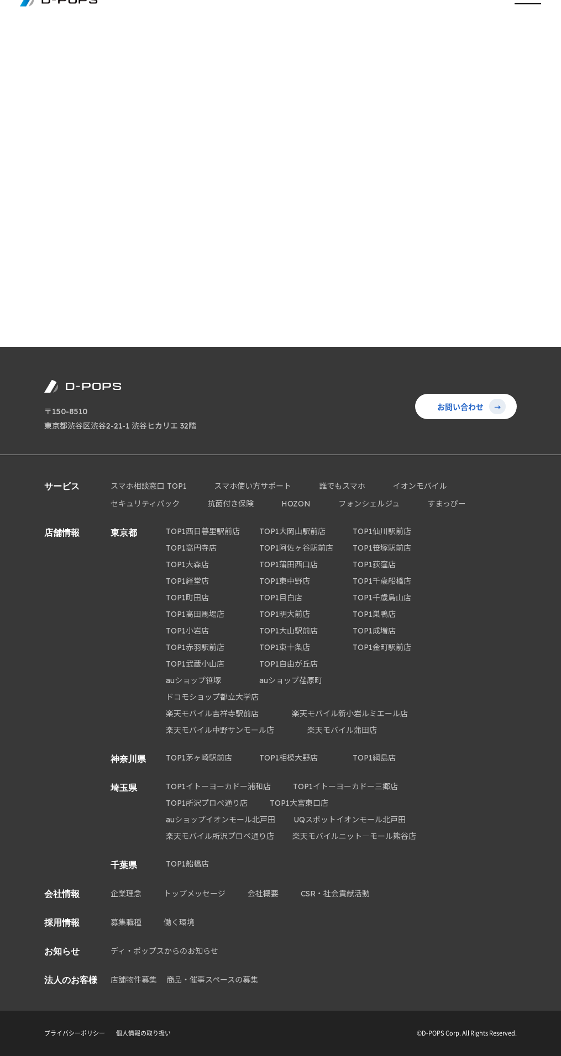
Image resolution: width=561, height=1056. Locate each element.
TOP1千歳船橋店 (382, 581)
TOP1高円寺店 (191, 548)
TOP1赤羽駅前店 (195, 647)
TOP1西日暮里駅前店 (203, 531)
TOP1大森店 (187, 564)
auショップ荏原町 (290, 680)
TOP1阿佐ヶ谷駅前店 (296, 548)
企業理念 (126, 894)
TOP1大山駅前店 (288, 631)
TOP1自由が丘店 (288, 664)
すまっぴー (446, 504)
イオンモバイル (420, 486)
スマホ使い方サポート (253, 486)
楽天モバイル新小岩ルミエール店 (350, 714)
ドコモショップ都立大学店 (212, 697)
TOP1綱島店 (374, 758)
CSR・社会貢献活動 (335, 894)
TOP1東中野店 (284, 581)
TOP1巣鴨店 (374, 614)
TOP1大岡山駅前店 (292, 531)
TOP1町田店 (187, 598)
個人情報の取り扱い (143, 1033)
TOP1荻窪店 (374, 564)
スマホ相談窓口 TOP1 (149, 486)
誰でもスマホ (342, 486)
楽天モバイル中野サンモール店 (220, 730)
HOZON (296, 504)
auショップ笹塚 (193, 680)
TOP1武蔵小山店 (195, 664)
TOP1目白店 (280, 598)
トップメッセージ (195, 894)
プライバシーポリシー (74, 1033)
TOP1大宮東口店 (299, 803)
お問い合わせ (471, 406)
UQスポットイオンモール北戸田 (349, 820)
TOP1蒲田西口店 (288, 564)
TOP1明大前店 (284, 614)
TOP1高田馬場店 (195, 614)
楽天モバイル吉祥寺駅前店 (212, 714)
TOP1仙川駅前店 (382, 531)
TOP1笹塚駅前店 (382, 548)
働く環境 (179, 922)
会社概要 (263, 894)
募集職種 (126, 922)
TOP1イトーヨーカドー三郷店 (345, 786)
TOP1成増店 (374, 631)
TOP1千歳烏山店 (382, 598)
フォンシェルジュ (369, 504)
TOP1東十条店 (284, 647)
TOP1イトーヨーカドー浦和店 (218, 786)
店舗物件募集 (134, 980)
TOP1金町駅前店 (382, 647)
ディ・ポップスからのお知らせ (164, 951)
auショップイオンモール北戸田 (220, 820)
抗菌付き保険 (230, 504)
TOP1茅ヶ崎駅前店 (199, 758)
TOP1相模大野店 (288, 758)
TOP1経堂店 (187, 581)
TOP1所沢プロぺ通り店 (207, 803)
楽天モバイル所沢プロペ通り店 (220, 836)
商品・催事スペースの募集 (212, 980)
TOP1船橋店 (187, 864)
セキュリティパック (145, 504)
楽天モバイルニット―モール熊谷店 (354, 836)
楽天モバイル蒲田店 (342, 730)
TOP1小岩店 (187, 631)
